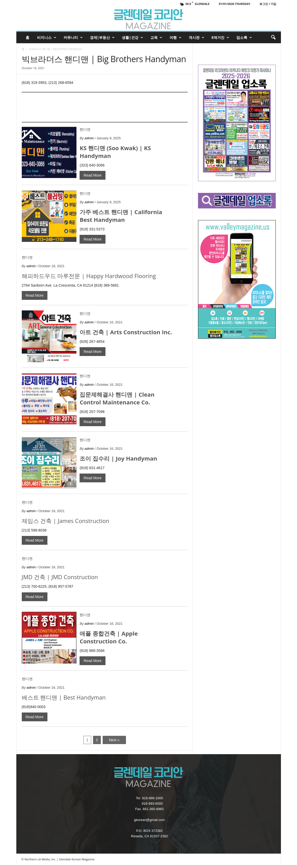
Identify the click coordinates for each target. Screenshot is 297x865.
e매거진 (220, 37)
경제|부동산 (102, 37)
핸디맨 (85, 129)
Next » (114, 740)
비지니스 (46, 37)
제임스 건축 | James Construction (65, 521)
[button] (273, 37)
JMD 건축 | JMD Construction (60, 577)
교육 (156, 37)
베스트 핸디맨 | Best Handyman (64, 697)
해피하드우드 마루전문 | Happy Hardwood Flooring (89, 276)
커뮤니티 (73, 37)
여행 (175, 37)
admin (89, 138)
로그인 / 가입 (267, 4)
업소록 (244, 37)
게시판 (196, 37)
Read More (92, 175)
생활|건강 (132, 37)
